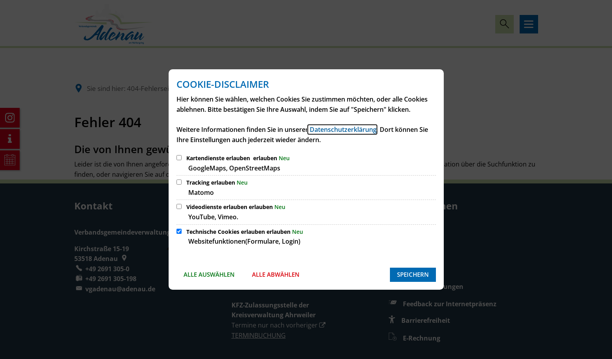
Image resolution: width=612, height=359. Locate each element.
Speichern (413, 274)
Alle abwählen (276, 274)
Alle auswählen (209, 274)
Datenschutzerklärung (342, 129)
